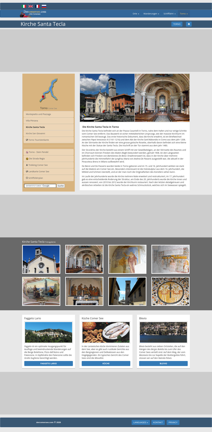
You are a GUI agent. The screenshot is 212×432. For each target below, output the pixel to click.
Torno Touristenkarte (37, 139)
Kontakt (158, 422)
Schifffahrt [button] (169, 13)
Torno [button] (184, 13)
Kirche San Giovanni (35, 133)
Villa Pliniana (32, 120)
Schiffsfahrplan (34, 178)
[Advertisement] (106, 50)
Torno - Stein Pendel (37, 152)
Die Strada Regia (35, 158)
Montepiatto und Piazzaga (38, 114)
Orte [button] (136, 13)
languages (141, 422)
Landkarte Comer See (37, 171)
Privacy (173, 422)
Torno (176, 24)
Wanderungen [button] (151, 13)
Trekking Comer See (37, 165)
